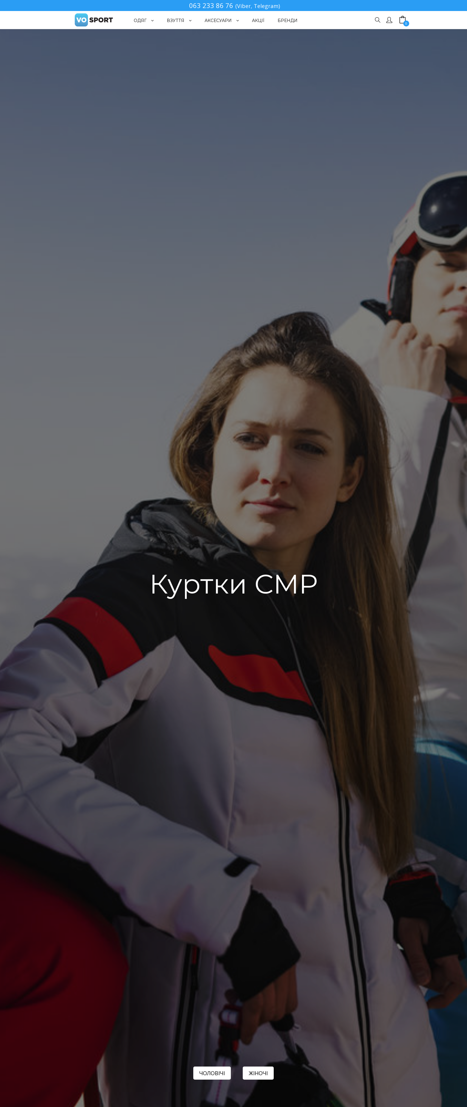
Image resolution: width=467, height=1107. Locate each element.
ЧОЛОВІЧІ (212, 1073)
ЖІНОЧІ (258, 1073)
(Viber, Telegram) (257, 6)
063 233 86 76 (211, 5)
